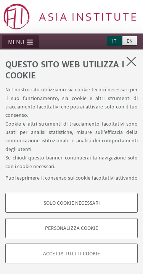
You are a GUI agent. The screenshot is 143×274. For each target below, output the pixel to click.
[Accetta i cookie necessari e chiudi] (131, 61)
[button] (20, 41)
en (130, 40)
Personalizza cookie (71, 228)
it (114, 40)
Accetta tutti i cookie (71, 253)
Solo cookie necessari (71, 202)
